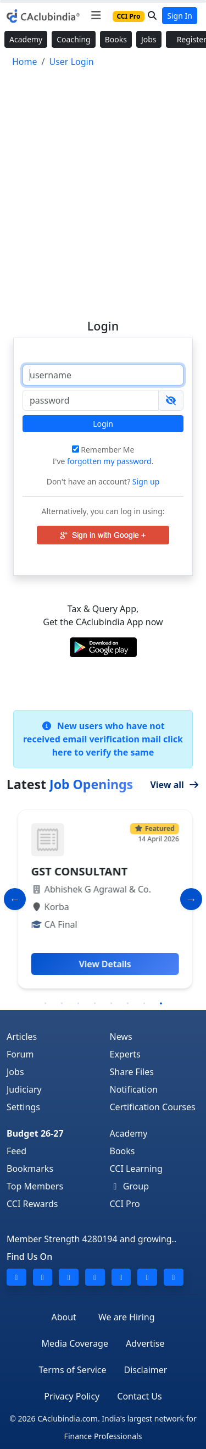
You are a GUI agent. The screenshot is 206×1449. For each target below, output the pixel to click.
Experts (125, 1054)
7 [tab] (144, 1003)
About (63, 1317)
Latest (70, 784)
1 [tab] (45, 1003)
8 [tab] (160, 1003)
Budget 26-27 (35, 1133)
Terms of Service (73, 1370)
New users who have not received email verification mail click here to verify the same (103, 739)
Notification (134, 1089)
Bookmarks (30, 1168)
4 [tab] (95, 1003)
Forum (20, 1054)
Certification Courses (153, 1107)
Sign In (179, 15)
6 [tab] (128, 1003)
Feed (16, 1151)
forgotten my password (109, 461)
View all (174, 785)
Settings (23, 1107)
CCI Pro (125, 1204)
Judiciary (24, 1089)
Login (103, 423)
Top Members (35, 1186)
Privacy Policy (71, 1396)
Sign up (144, 481)
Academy (25, 39)
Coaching (73, 39)
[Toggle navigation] (95, 15)
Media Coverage (75, 1343)
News (121, 1037)
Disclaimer (145, 1370)
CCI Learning (136, 1168)
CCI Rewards (32, 1204)
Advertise (145, 1343)
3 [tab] (78, 1003)
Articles (22, 1037)
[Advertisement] (103, 188)
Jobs (149, 39)
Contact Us (139, 1396)
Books (116, 39)
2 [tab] (62, 1003)
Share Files (132, 1072)
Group (129, 1186)
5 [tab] (111, 1003)
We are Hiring (126, 1317)
